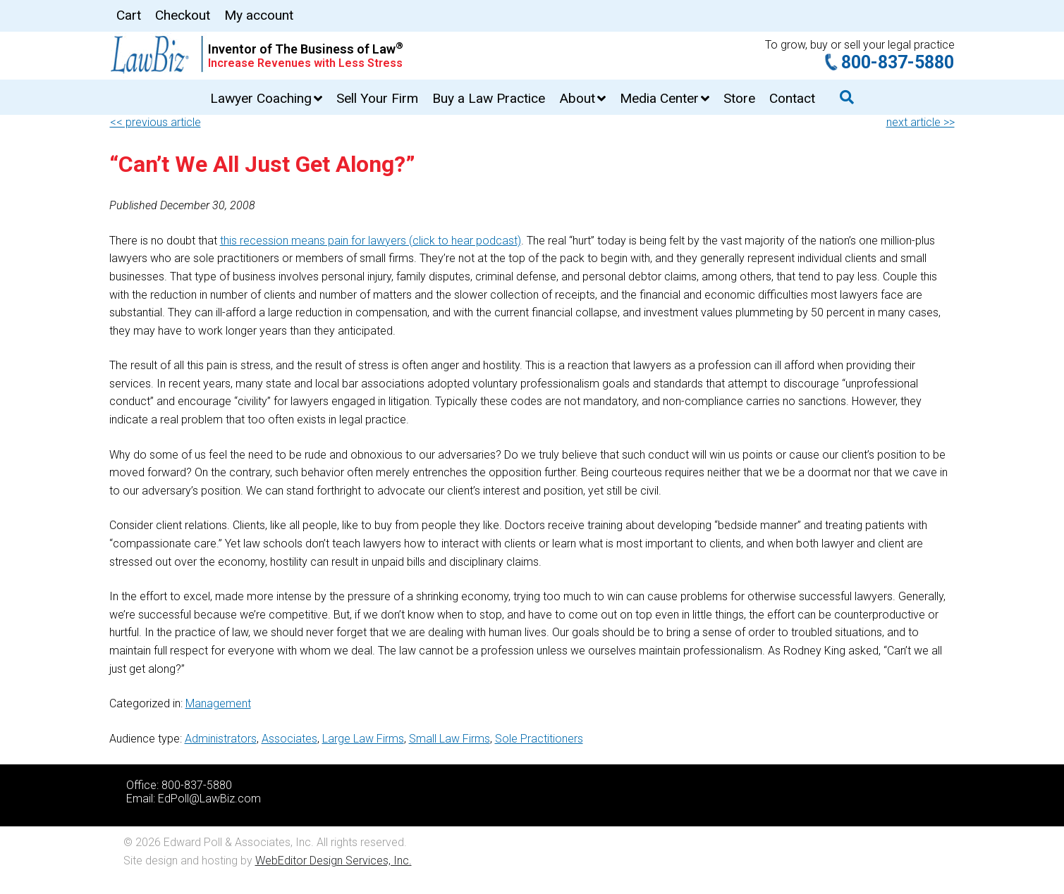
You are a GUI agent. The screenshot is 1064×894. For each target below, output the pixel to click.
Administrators (221, 738)
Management (218, 703)
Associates (289, 738)
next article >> (920, 122)
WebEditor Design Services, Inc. (333, 860)
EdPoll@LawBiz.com (209, 798)
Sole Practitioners (539, 738)
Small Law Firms (449, 738)
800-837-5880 (897, 62)
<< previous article (155, 122)
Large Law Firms (363, 738)
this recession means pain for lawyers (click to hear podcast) (370, 240)
